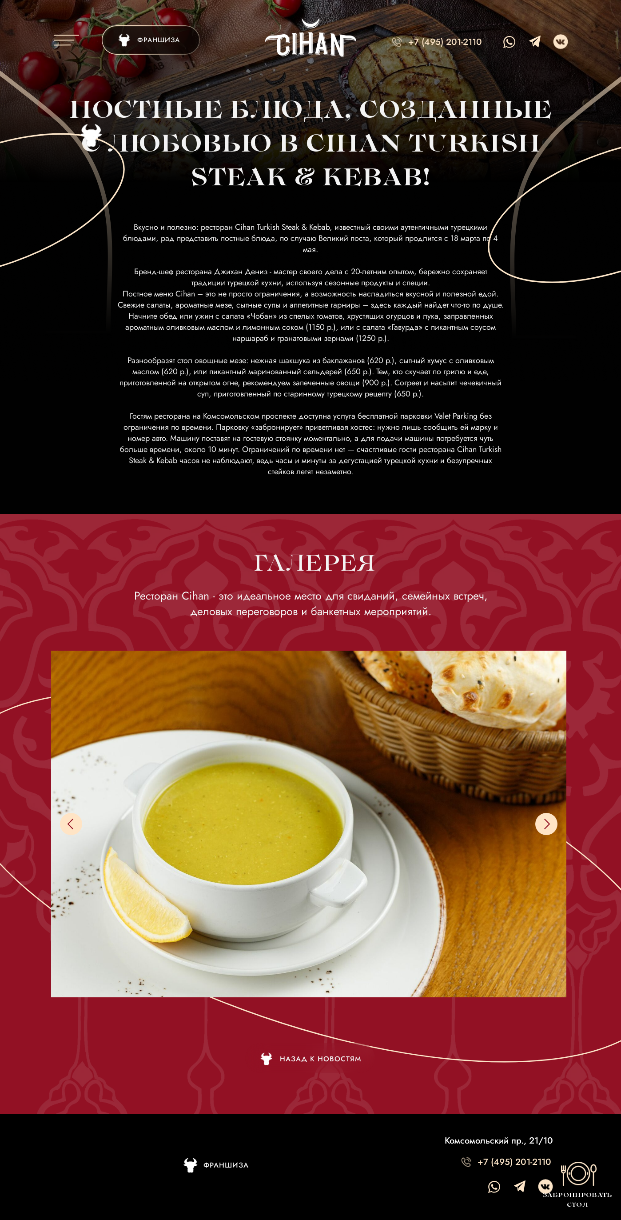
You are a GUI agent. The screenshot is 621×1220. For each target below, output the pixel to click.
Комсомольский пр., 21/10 (499, 1140)
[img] (151, 40)
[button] (577, 1183)
